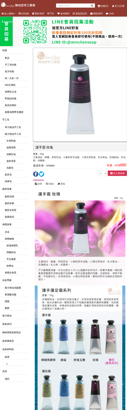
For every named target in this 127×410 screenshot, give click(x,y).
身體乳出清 (10, 91)
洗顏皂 (9, 167)
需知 (61, 183)
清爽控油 (11, 154)
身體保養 (7, 224)
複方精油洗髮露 (12, 287)
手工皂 (5, 119)
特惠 (4, 50)
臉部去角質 (10, 210)
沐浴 (6, 232)
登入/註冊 (118, 6)
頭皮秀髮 (7, 280)
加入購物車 (117, 173)
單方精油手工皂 (12, 127)
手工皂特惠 (10, 64)
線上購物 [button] (8, 13)
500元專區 (10, 85)
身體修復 (9, 238)
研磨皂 (8, 181)
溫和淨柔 (11, 161)
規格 (50, 183)
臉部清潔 (9, 196)
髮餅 (6, 308)
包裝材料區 (8, 349)
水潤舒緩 (11, 140)
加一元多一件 (11, 78)
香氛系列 (7, 324)
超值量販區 (8, 341)
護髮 (6, 301)
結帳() (103, 6)
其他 (4, 371)
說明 (38, 183)
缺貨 (6, 357)
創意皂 (8, 174)
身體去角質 (10, 272)
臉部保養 (7, 189)
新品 (6, 58)
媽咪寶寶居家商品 (11, 332)
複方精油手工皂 (12, 134)
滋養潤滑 (11, 147)
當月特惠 (9, 71)
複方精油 (7, 315)
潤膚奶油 (11, 252)
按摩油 (9, 265)
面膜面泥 (9, 216)
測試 (6, 378)
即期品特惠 (10, 98)
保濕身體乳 (12, 245)
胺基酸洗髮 (10, 294)
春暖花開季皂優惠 (13, 112)
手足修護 (11, 259)
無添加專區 (10, 105)
